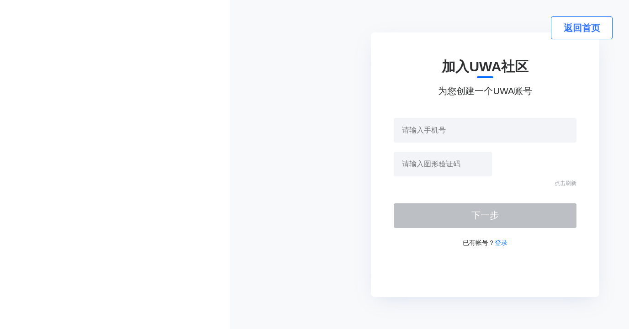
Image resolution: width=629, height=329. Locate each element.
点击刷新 (565, 183)
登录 (501, 242)
